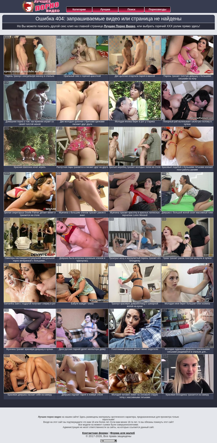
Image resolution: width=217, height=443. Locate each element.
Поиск (131, 9)
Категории (79, 9)
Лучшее (105, 9)
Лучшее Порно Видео (119, 26)
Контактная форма (95, 432)
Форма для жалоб (122, 432)
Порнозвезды (157, 9)
